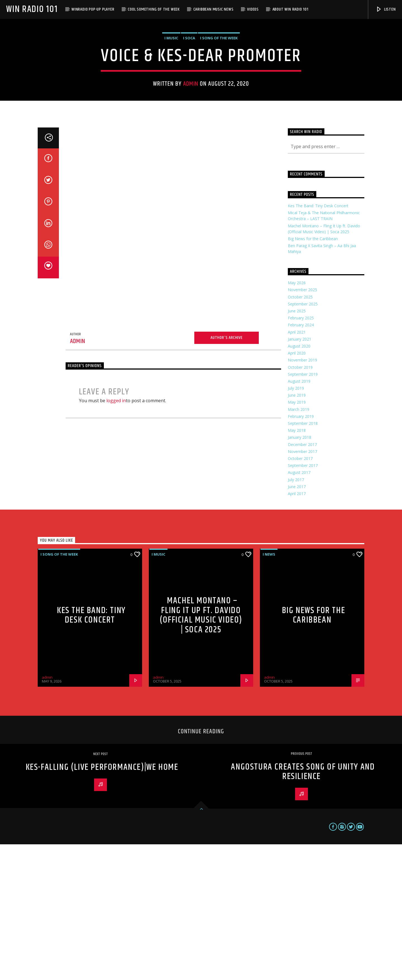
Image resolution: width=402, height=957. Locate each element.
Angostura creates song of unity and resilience (303, 884)
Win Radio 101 (32, 9)
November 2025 (302, 402)
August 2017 (299, 585)
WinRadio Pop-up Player (92, 9)
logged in (116, 513)
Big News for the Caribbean (313, 351)
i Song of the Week (219, 94)
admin (190, 140)
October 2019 (300, 480)
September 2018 (303, 536)
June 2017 (297, 599)
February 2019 (301, 529)
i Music (171, 94)
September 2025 (303, 416)
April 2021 (297, 444)
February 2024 (301, 437)
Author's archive (226, 450)
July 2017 (296, 592)
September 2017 (303, 578)
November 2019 (302, 472)
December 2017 (302, 557)
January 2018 (299, 550)
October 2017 (300, 571)
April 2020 (297, 465)
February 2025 (301, 430)
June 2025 (297, 423)
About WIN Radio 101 (290, 9)
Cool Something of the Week (154, 9)
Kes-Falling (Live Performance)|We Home (102, 880)
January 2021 (299, 451)
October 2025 (300, 409)
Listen (386, 9)
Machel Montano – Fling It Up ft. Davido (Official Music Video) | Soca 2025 (201, 728)
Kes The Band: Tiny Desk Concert (318, 318)
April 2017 (297, 606)
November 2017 (302, 564)
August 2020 (299, 458)
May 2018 (297, 543)
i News (269, 666)
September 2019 (303, 487)
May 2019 (297, 514)
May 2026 (297, 395)
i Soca (189, 94)
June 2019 (297, 507)
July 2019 (296, 500)
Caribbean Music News (213, 9)
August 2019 (299, 493)
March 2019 (298, 522)
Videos (253, 9)
